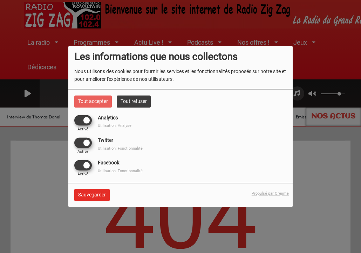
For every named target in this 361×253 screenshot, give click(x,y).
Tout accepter (93, 101)
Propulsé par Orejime (270, 194)
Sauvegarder (92, 195)
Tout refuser (134, 101)
